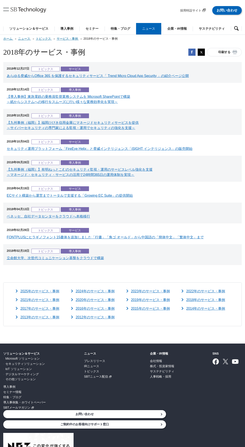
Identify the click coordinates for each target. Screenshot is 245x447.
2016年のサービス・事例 (95, 308)
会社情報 (105, 361)
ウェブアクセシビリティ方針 (161, 424)
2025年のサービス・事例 (39, 291)
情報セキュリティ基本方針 (89, 424)
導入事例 (9, 386)
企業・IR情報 (108, 353)
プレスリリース (69, 361)
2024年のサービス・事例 (95, 291)
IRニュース (66, 366)
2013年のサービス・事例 (39, 317)
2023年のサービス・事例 (150, 291)
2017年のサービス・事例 (39, 308)
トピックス (66, 371)
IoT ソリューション (18, 369)
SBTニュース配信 (71, 376)
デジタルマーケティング (22, 374)
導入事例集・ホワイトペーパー (24, 402)
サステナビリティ (111, 371)
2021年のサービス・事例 (39, 300)
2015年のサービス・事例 (150, 308)
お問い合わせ (227, 10)
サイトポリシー (124, 424)
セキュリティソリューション (25, 363)
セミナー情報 (12, 392)
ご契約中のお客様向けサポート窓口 (210, 365)
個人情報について (52, 424)
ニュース (65, 353)
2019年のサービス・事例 (150, 300)
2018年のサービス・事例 (205, 300)
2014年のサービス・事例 (205, 308)
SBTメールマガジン (16, 407)
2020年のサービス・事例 (95, 300)
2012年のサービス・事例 (95, 317)
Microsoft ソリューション (22, 358)
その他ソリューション (20, 379)
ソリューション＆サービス (21, 353)
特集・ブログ (12, 397)
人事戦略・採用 (110, 376)
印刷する (224, 52)
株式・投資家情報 (111, 366)
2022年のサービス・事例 (205, 291)
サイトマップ (196, 424)
